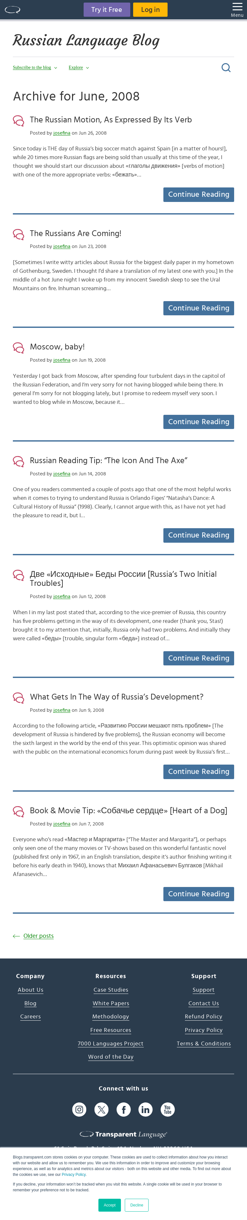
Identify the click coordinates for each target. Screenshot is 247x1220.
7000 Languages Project (111, 1044)
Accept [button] (110, 1205)
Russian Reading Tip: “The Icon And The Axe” (108, 460)
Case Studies (111, 990)
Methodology (110, 1017)
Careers (30, 1017)
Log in (150, 9)
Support (204, 990)
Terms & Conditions (204, 1044)
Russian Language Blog (87, 40)
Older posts (38, 936)
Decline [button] (136, 1205)
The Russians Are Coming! (76, 233)
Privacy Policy (74, 1174)
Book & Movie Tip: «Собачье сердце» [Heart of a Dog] (128, 810)
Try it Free (106, 9)
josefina (61, 133)
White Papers (111, 1003)
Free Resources (110, 1030)
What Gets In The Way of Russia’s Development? (117, 697)
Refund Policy (204, 1017)
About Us (30, 990)
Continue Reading (198, 194)
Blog (30, 1003)
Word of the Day (111, 1057)
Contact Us (203, 1003)
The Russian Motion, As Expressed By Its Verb (111, 120)
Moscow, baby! (57, 347)
